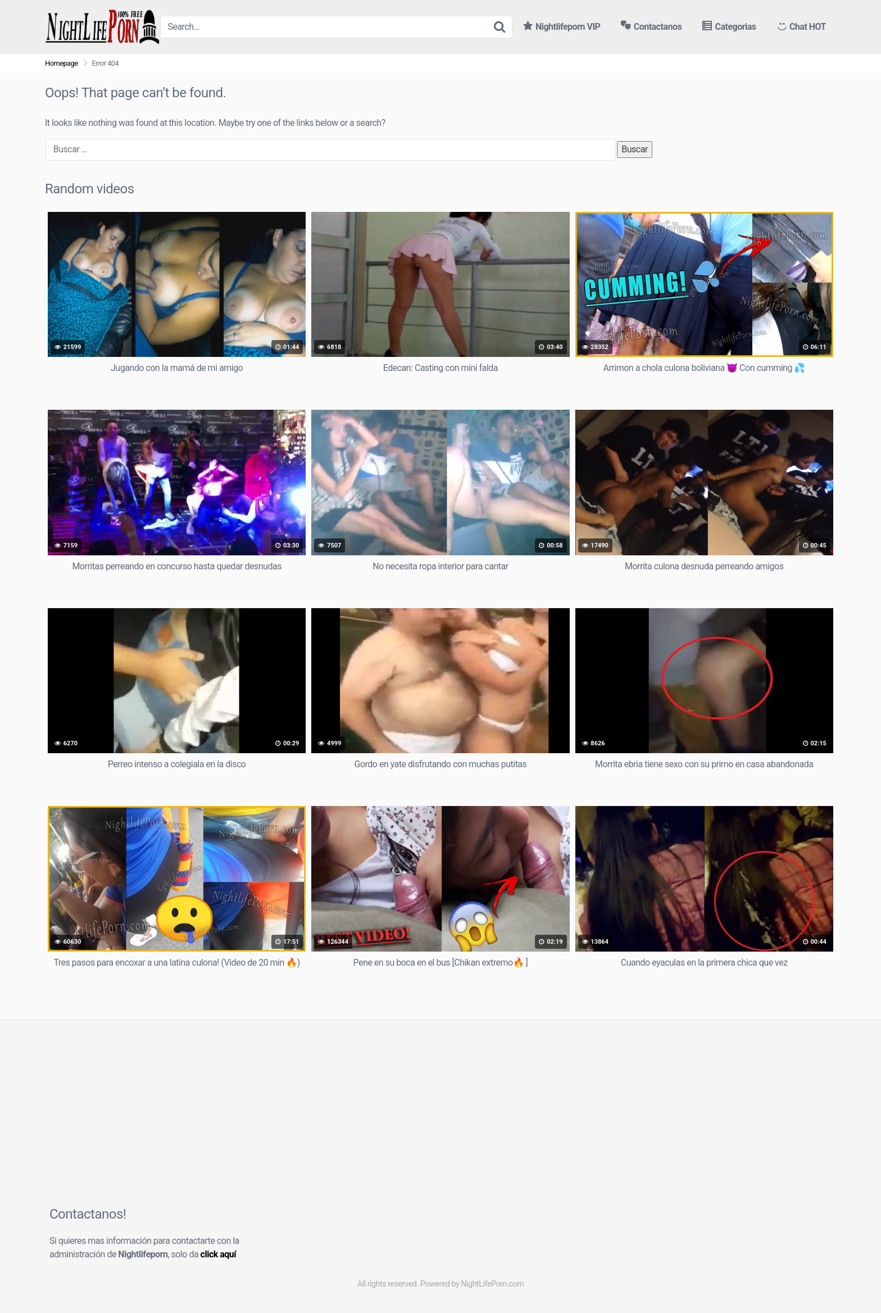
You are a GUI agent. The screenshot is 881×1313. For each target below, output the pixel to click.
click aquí (219, 1254)
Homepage (61, 63)
